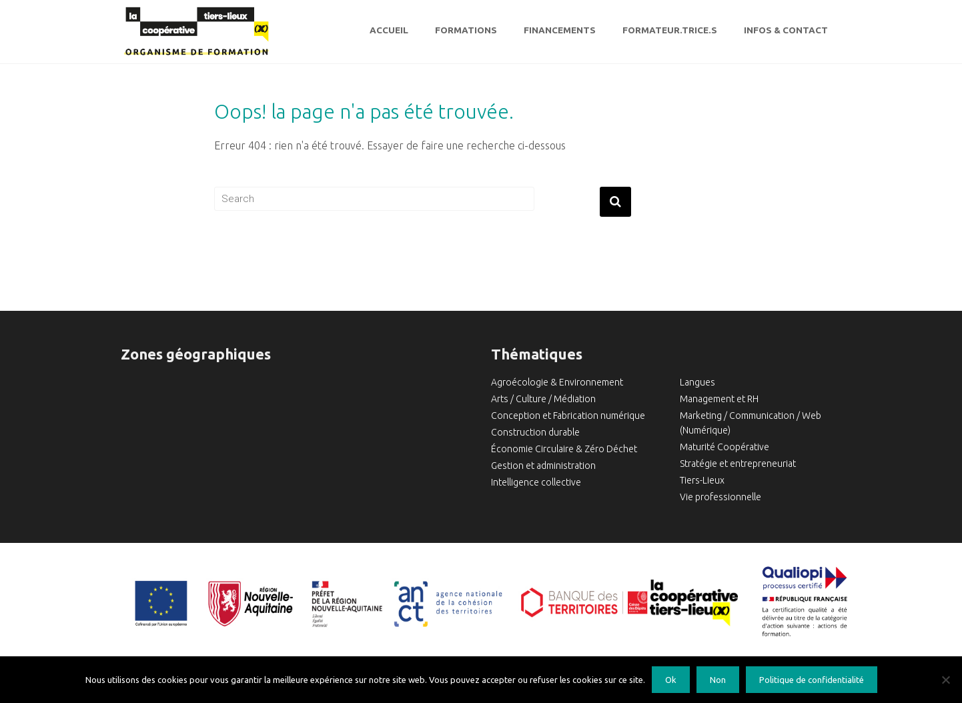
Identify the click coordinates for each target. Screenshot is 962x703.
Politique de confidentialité (811, 679)
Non (718, 679)
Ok (670, 679)
